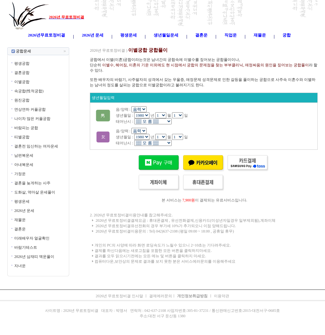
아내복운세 (23, 164)
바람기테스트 (25, 247)
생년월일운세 (158, 44)
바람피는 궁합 (26, 128)
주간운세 (206, 44)
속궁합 (229, 44)
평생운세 (22, 201)
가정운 (20, 174)
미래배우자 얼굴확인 (32, 238)
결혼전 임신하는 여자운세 (36, 146)
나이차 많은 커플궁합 (32, 118)
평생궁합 (22, 63)
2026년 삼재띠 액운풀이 (34, 256)
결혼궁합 (22, 72)
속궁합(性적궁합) (28, 91)
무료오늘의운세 (184, 44)
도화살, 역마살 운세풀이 (34, 192)
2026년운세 (135, 44)
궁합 (219, 44)
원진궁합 (22, 100)
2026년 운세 (24, 210)
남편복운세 (23, 155)
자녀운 (20, 266)
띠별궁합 (22, 137)
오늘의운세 (78, 44)
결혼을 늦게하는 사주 (32, 183)
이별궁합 (22, 82)
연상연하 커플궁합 (30, 109)
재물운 (20, 220)
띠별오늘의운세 (103, 44)
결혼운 (20, 229)
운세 (121, 44)
